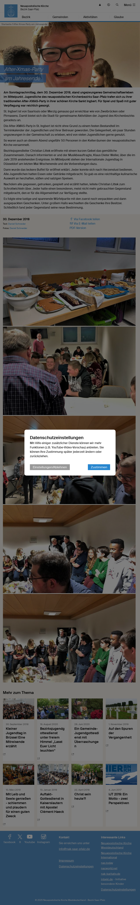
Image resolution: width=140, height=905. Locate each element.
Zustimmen (99, 467)
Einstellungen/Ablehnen (50, 467)
